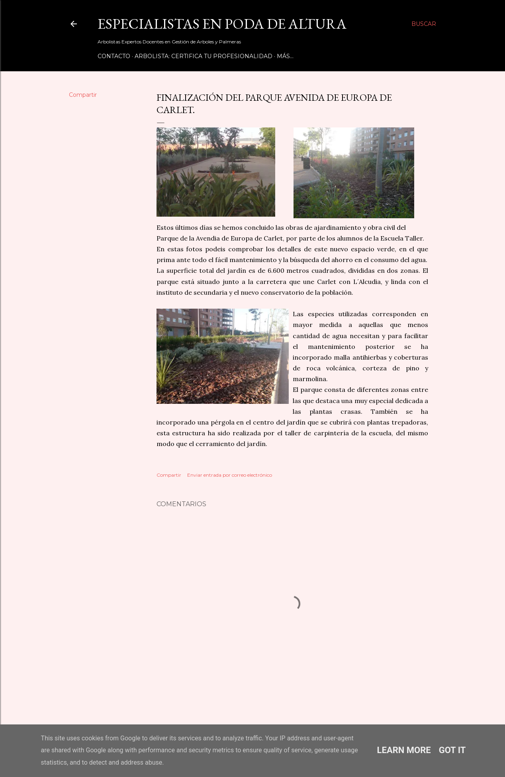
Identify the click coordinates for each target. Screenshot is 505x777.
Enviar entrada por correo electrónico (229, 475)
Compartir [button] (83, 94)
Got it (452, 750)
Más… (285, 56)
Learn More (404, 750)
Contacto (114, 56)
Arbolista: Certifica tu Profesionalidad (203, 56)
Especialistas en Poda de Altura (222, 23)
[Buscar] (423, 23)
